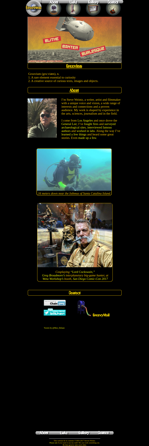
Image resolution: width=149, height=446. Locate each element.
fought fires (91, 124)
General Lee (69, 124)
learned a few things (73, 134)
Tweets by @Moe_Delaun (54, 328)
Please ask (53, 443)
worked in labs (86, 131)
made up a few (87, 137)
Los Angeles (85, 120)
